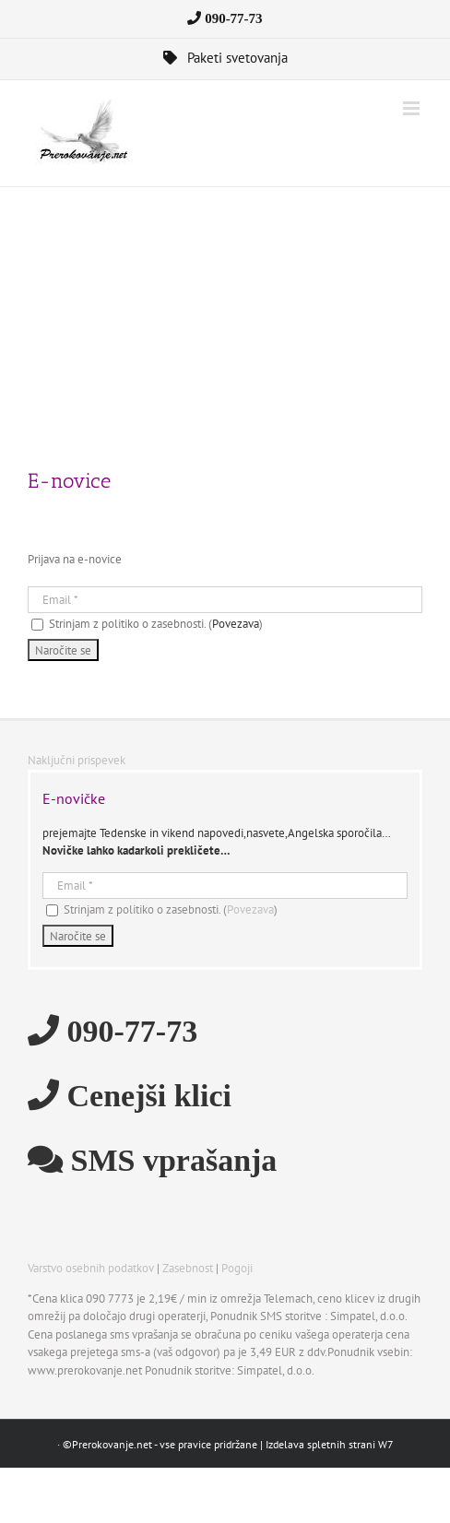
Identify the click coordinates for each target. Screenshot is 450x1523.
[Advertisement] (225, 325)
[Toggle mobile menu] (412, 108)
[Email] (225, 599)
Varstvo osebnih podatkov (91, 1268)
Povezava (235, 624)
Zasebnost (187, 1268)
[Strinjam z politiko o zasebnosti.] (37, 625)
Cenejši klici (145, 1094)
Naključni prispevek (76, 760)
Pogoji (237, 1268)
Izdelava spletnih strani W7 (330, 1444)
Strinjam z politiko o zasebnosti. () (147, 624)
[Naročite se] (63, 650)
